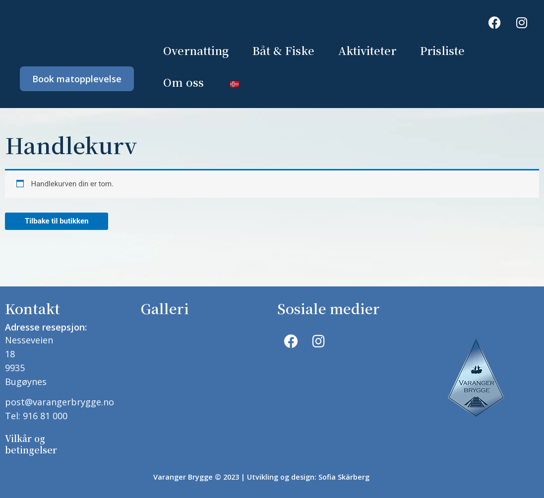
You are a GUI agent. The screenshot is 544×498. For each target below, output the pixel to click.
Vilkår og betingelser (31, 444)
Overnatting (196, 50)
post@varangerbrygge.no (59, 402)
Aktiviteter (367, 50)
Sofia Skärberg (343, 477)
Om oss (183, 82)
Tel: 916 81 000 (36, 416)
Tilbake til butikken (56, 221)
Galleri (165, 308)
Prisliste (442, 50)
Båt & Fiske (283, 50)
